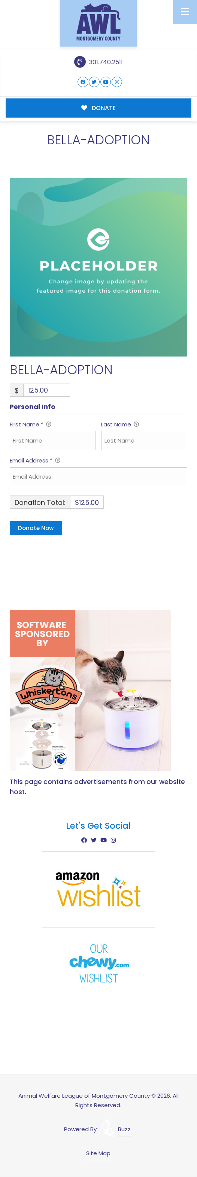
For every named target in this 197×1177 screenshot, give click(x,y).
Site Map (98, 1153)
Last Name (120, 424)
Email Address (35, 460)
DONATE (98, 108)
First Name (30, 424)
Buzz (124, 1129)
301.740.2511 (98, 62)
